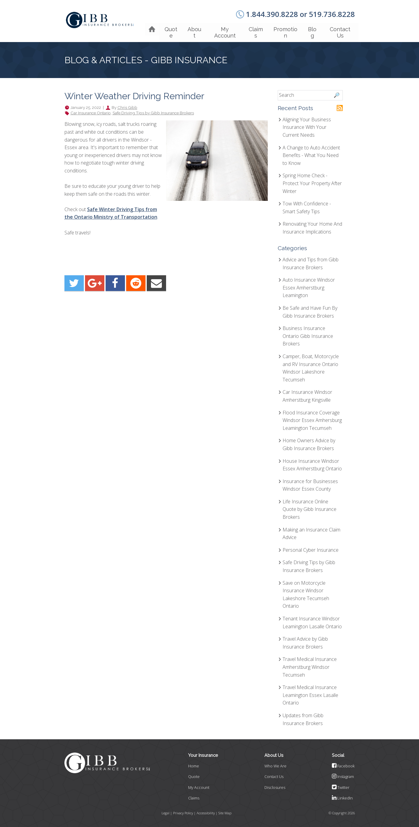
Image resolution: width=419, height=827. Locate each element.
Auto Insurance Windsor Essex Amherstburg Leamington (309, 286)
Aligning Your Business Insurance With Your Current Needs (307, 125)
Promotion (283, 29)
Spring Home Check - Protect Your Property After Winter (312, 181)
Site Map (224, 811)
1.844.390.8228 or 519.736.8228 (300, 14)
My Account (221, 29)
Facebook (343, 764)
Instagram (343, 774)
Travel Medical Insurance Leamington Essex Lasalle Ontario (310, 693)
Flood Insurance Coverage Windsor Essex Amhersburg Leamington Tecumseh (312, 418)
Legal (166, 811)
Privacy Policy (183, 811)
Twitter (340, 785)
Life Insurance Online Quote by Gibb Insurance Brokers (309, 507)
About (190, 29)
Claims (253, 29)
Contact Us (339, 29)
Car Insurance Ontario (90, 111)
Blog (311, 29)
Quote (166, 29)
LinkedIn (342, 796)
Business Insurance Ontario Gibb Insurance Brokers (308, 334)
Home (193, 764)
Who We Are (275, 764)
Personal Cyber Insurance (311, 548)
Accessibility (206, 811)
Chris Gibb (127, 105)
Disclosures (274, 785)
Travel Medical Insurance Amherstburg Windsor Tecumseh (310, 665)
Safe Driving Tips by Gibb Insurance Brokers (153, 111)
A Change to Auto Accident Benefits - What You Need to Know (311, 153)
